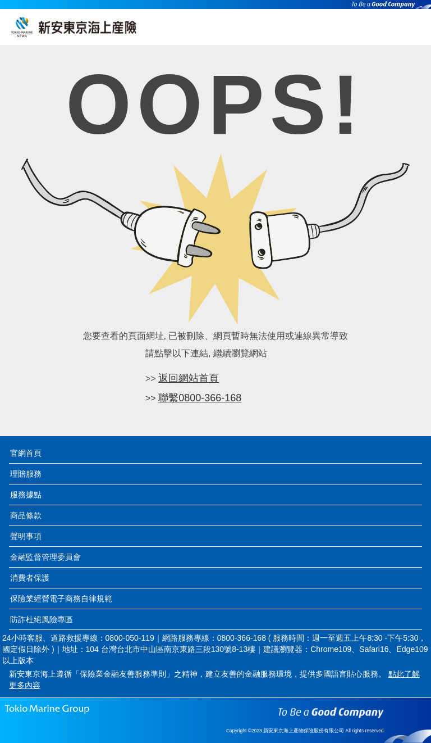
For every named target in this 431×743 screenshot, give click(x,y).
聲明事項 (26, 536)
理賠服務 (26, 473)
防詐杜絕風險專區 (41, 619)
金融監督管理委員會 (45, 556)
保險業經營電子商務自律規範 (61, 598)
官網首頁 (26, 452)
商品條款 (26, 515)
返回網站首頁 (188, 378)
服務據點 (26, 494)
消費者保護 (29, 577)
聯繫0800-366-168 (199, 398)
